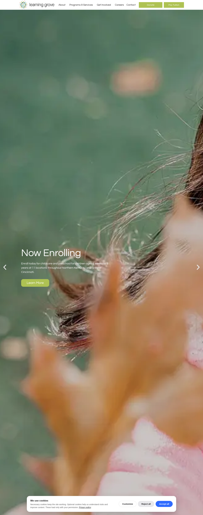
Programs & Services (81, 5)
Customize (127, 504)
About (63, 5)
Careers (119, 5)
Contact (131, 5)
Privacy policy (85, 507)
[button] (4, 267)
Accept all (164, 504)
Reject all (146, 504)
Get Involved (104, 5)
